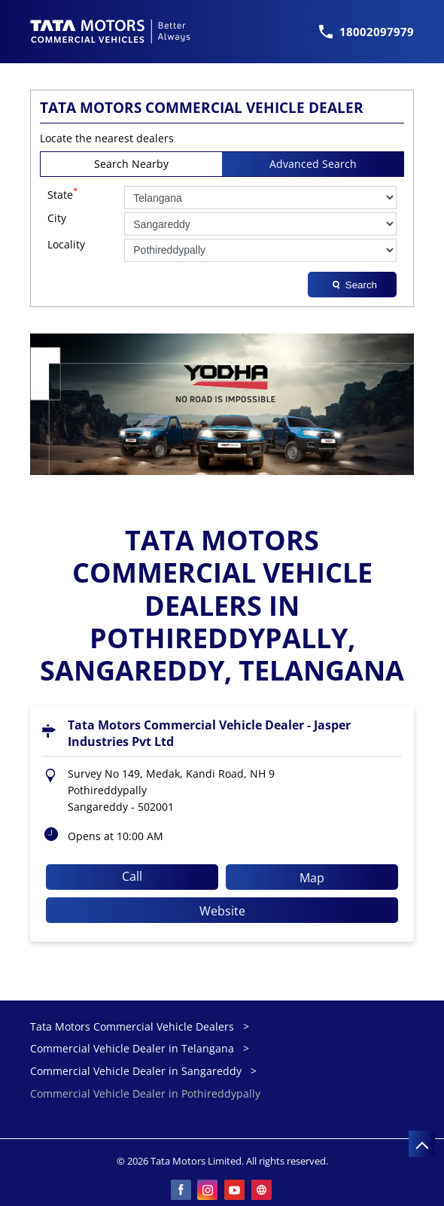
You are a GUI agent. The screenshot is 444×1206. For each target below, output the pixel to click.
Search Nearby (131, 164)
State (62, 193)
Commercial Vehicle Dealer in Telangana (132, 1048)
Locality (66, 245)
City (56, 218)
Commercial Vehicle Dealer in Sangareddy (136, 1071)
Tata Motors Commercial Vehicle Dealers (133, 1026)
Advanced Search (313, 164)
